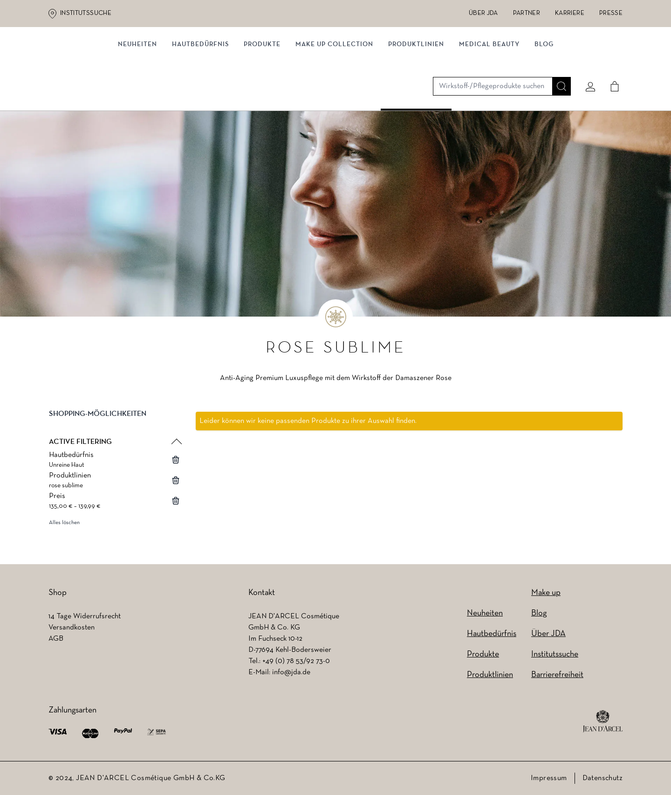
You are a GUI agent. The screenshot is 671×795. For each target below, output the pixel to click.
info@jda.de (291, 672)
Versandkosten (71, 627)
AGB (55, 639)
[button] (114, 424)
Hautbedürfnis (200, 97)
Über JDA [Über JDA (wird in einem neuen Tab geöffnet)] (483, 13)
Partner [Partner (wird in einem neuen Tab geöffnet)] (526, 13)
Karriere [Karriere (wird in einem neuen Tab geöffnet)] (569, 13)
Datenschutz (602, 778)
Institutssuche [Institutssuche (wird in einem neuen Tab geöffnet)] (85, 13)
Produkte (262, 97)
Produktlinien (416, 97)
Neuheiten (137, 97)
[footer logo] (603, 721)
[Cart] (611, 59)
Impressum (549, 778)
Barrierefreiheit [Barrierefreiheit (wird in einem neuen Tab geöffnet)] (557, 675)
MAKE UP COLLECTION (334, 97)
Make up (546, 593)
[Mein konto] (586, 59)
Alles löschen (64, 525)
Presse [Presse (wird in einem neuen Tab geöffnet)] (611, 13)
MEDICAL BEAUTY (489, 97)
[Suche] (557, 59)
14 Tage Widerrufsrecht (84, 616)
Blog (544, 97)
